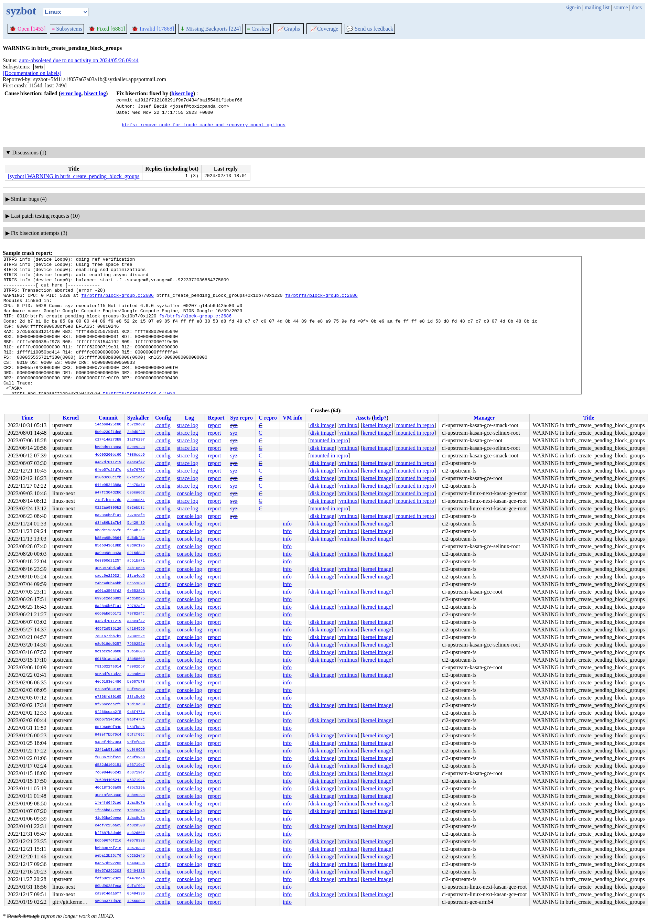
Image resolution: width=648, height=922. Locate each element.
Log (189, 418)
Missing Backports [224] (210, 29)
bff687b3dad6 (108, 833)
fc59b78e (136, 530)
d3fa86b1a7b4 (108, 523)
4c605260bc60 (108, 455)
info (287, 524)
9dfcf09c (136, 735)
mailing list (597, 7)
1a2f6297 (136, 439)
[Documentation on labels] (32, 73)
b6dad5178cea (108, 447)
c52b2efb (136, 856)
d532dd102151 (108, 765)
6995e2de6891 (108, 598)
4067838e (136, 840)
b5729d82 (136, 424)
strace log (187, 425)
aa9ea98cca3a (108, 553)
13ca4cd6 (136, 576)
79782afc (136, 515)
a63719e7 (136, 765)
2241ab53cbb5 (108, 750)
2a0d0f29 (136, 432)
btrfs (39, 66)
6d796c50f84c (108, 727)
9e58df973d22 (108, 674)
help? (380, 418)
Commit (108, 418)
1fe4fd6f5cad (108, 803)
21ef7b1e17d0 (108, 500)
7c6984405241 (108, 772)
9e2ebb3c (136, 508)
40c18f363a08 (108, 787)
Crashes (258, 29)
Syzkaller (138, 418)
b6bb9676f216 (108, 840)
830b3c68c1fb (108, 477)
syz (233, 425)
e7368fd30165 (108, 689)
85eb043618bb (108, 545)
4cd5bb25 (136, 598)
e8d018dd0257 (108, 644)
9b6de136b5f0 (108, 530)
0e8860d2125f (108, 560)
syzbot (21, 10)
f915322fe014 (108, 666)
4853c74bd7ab (108, 568)
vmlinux (348, 425)
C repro (268, 418)
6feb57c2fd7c (108, 470)
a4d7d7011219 (108, 462)
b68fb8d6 (136, 727)
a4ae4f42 (136, 462)
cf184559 (136, 629)
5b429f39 (136, 523)
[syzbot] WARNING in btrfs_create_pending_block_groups (73, 176)
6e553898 (136, 583)
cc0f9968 (136, 750)
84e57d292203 (108, 863)
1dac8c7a (136, 803)
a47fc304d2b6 (108, 492)
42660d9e (136, 901)
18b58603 (136, 651)
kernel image (377, 425)
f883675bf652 (108, 757)
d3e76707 (136, 470)
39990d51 (136, 500)
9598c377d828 (108, 901)
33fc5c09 (136, 689)
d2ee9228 (136, 447)
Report (216, 418)
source (621, 7)
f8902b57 (136, 666)
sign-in (573, 7)
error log (71, 93)
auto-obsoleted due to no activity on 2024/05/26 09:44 (79, 60)
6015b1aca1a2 (108, 659)
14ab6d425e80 (108, 424)
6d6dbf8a (136, 538)
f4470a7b (136, 485)
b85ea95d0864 (108, 538)
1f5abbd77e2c (108, 810)
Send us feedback (369, 29)
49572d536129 (108, 629)
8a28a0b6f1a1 (108, 515)
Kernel (71, 418)
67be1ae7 (136, 477)
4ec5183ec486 (108, 682)
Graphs (288, 29)
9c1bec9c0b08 (108, 651)
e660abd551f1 (108, 613)
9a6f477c (136, 712)
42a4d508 (136, 674)
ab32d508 (136, 825)
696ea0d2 (136, 492)
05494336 (136, 863)
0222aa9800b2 (108, 508)
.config (163, 425)
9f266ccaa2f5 (108, 704)
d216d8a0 (136, 553)
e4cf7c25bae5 (108, 825)
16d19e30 (136, 704)
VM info (292, 418)
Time (27, 418)
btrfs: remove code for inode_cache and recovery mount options (203, 124)
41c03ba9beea (108, 818)
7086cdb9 (136, 455)
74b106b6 (136, 568)
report (214, 425)
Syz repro (241, 418)
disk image (322, 425)
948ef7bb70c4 (108, 735)
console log (189, 493)
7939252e (136, 636)
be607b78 (136, 682)
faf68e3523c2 (108, 878)
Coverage (324, 29)
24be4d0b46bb (108, 583)
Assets (363, 418)
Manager (484, 418)
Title (588, 418)
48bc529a (136, 787)
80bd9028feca (108, 886)
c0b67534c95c (108, 719)
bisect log (95, 93)
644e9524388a (108, 485)
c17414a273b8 (108, 439)
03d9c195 (136, 545)
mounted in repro (415, 425)
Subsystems (67, 29)
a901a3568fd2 (108, 591)
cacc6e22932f (108, 576)
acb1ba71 (136, 560)
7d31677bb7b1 (108, 636)
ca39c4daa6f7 (108, 893)
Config (163, 418)
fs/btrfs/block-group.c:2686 (117, 303)
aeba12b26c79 (108, 856)
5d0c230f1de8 (108, 432)
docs (637, 7)
